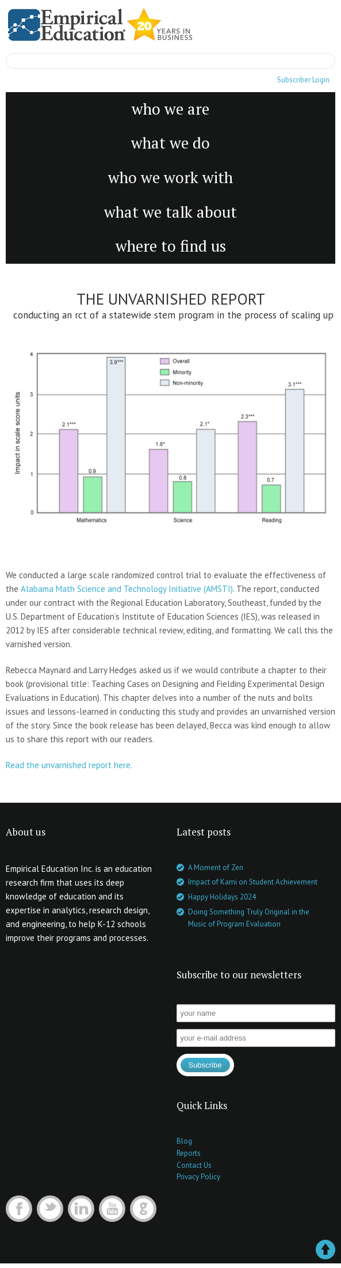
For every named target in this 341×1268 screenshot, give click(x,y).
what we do (170, 142)
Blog (184, 1141)
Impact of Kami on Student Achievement (252, 882)
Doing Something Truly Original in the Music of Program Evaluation (248, 918)
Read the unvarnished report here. (69, 765)
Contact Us (194, 1165)
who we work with (170, 177)
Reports (189, 1153)
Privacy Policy (198, 1177)
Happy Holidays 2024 (222, 897)
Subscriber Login (303, 80)
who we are (170, 108)
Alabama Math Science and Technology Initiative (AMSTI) (127, 588)
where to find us (171, 246)
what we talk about (170, 212)
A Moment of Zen (215, 867)
